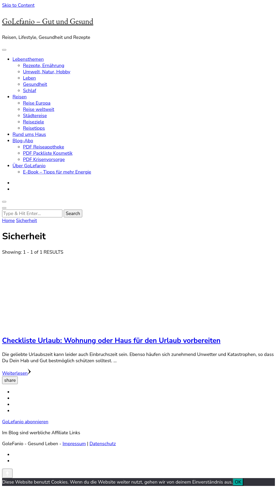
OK (238, 482)
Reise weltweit (38, 109)
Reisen (20, 97)
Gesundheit (35, 84)
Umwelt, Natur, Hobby (46, 72)
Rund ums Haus (29, 134)
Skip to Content (18, 5)
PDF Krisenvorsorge (44, 159)
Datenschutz (103, 444)
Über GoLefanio (29, 166)
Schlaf (29, 90)
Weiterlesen (16, 373)
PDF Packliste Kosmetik (48, 153)
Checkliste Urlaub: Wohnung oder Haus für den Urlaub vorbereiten (111, 341)
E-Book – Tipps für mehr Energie (57, 172)
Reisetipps (34, 128)
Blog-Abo (23, 141)
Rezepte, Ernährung (43, 65)
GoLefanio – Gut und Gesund (47, 21)
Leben (29, 78)
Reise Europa (36, 103)
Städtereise (35, 115)
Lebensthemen (28, 59)
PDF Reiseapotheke (43, 147)
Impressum (74, 444)
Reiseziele (33, 122)
